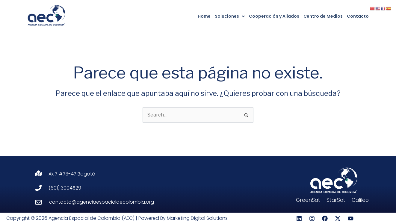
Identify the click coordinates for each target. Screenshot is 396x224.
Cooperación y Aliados (274, 16)
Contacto (358, 16)
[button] (230, 16)
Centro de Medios (323, 16)
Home (204, 16)
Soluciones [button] (230, 16)
